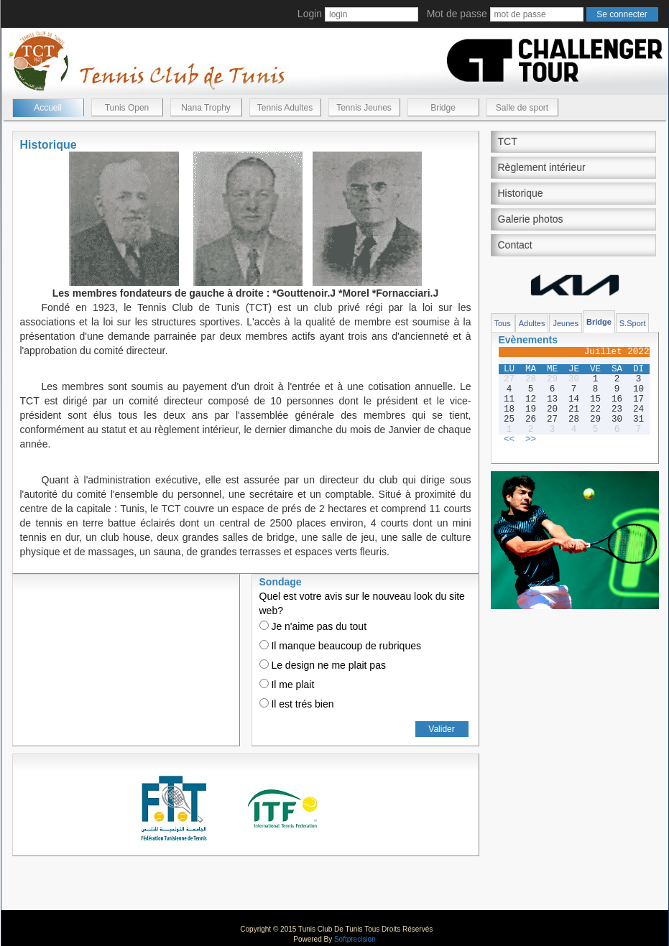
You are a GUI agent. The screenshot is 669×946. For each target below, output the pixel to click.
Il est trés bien (296, 704)
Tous (502, 323)
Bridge (443, 108)
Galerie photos (530, 219)
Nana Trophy (206, 108)
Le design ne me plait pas (322, 665)
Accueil (48, 108)
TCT (507, 141)
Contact (515, 245)
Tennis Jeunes (364, 108)
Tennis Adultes (285, 108)
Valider (441, 729)
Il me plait (287, 684)
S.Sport (632, 323)
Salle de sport (522, 108)
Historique (520, 193)
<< (509, 440)
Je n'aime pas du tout (313, 626)
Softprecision (355, 939)
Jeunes (565, 323)
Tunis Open (127, 108)
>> (530, 440)
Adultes (532, 323)
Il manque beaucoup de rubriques (340, 645)
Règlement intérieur (542, 167)
